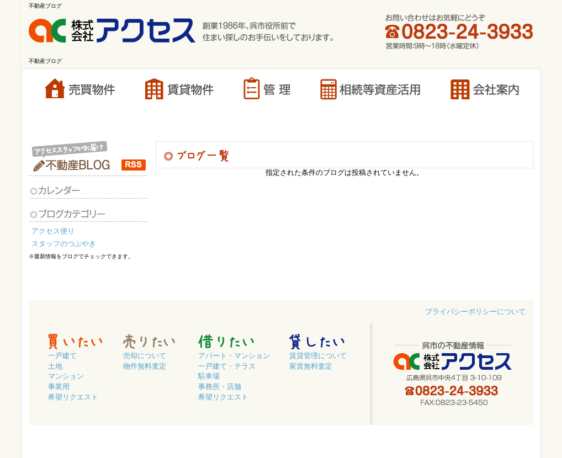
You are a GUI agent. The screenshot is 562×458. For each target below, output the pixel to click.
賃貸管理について (318, 356)
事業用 (59, 387)
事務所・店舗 (219, 387)
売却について (144, 356)
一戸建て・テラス (227, 366)
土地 (55, 366)
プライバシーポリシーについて (475, 312)
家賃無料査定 (310, 366)
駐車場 (209, 376)
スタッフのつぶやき (65, 244)
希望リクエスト (73, 397)
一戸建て (62, 356)
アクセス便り (54, 231)
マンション (66, 376)
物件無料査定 (144, 366)
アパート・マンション (234, 356)
